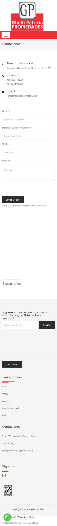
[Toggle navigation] (6, 35)
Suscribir (47, 325)
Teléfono (6, 144)
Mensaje (6, 160)
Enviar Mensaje (13, 200)
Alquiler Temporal (10, 408)
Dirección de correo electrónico (17, 128)
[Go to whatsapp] (7, 517)
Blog (4, 415)
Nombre (6, 111)
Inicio (4, 386)
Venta (5, 394)
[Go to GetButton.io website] (7, 523)
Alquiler (5, 401)
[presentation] (23, 189)
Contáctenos (12, 364)
